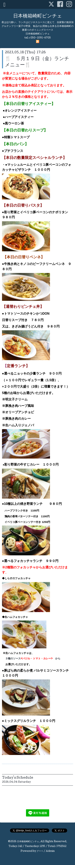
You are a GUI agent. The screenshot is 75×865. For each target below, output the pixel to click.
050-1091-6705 (40, 38)
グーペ (40, 851)
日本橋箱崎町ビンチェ (37, 16)
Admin (50, 851)
